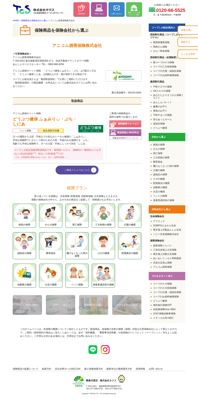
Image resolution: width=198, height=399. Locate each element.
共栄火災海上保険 (162, 262)
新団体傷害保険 (161, 42)
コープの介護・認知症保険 (167, 71)
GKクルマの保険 (162, 91)
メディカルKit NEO (163, 318)
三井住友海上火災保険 (165, 250)
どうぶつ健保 (160, 128)
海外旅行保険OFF (162, 305)
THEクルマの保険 (162, 86)
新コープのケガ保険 (163, 62)
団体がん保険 (160, 46)
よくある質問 (188, 54)
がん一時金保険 (161, 51)
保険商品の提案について (25, 369)
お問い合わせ (156, 369)
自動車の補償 (160, 187)
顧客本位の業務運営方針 (119, 369)
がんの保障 (159, 149)
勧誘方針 (46, 369)
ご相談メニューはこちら (77, 169)
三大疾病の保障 (161, 157)
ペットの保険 (160, 196)
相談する (185, 42)
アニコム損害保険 (162, 267)
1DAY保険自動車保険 (164, 313)
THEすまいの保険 (162, 115)
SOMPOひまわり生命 (164, 225)
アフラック (159, 221)
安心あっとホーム (162, 119)
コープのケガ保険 (162, 283)
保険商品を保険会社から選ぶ (34, 20)
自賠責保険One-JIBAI (164, 309)
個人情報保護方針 (93, 369)
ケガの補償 (159, 179)
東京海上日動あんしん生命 (167, 230)
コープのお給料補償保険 (166, 75)
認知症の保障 (160, 174)
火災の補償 (159, 191)
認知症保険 (159, 123)
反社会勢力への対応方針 (68, 369)
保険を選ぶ (187, 30)
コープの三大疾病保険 (165, 66)
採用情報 (140, 369)
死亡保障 (157, 153)
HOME (16, 20)
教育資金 (157, 162)
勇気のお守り (160, 111)
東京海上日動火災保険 (165, 254)
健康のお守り (160, 106)
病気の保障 (159, 144)
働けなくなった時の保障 (166, 166)
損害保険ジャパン (162, 245)
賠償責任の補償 (161, 183)
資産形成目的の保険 (163, 200)
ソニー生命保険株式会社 (166, 234)
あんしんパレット (162, 102)
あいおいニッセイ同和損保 (167, 258)
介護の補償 (159, 170)
